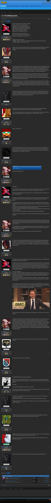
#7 (49, 161)
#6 (49, 142)
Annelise (6, 478)
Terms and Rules (28, 499)
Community (3, 6)
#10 (49, 233)
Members (27, 6)
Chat (35, 6)
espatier (3, 370)
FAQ (32, 6)
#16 (49, 392)
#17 (49, 409)
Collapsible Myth (5, 446)
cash (2, 59)
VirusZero (13, 17)
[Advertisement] (41, 30)
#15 (49, 371)
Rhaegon (3, 252)
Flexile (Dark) (3, 499)
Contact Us (39, 499)
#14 (49, 352)
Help (42, 499)
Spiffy (3, 103)
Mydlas (3, 408)
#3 (49, 87)
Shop (39, 6)
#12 (49, 315)
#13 (49, 332)
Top (48, 499)
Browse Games (10, 6)
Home (46, 499)
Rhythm (3, 427)
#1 (49, 43)
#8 (49, 180)
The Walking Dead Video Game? (15, 477)
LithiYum (3, 389)
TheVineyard (46, 480)
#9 (49, 216)
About (22, 6)
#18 (49, 428)
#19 (49, 447)
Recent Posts (3, 8)
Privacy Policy (34, 499)
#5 (49, 122)
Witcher (3, 351)
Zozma (3, 78)
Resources (17, 6)
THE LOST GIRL (5, 466)
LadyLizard (46, 477)
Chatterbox (7, 17)
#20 (49, 467)
